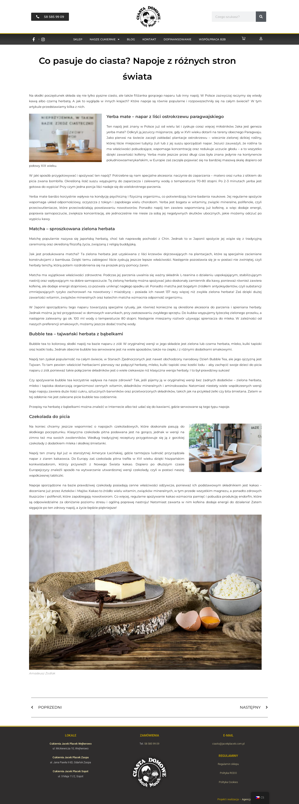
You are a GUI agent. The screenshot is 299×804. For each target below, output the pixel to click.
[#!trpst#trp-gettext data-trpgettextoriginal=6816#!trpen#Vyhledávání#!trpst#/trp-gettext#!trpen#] (261, 16)
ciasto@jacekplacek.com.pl (228, 743)
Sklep (77, 39)
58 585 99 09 (151, 743)
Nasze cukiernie (104, 39)
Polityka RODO (228, 772)
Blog (131, 39)
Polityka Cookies (228, 782)
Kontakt (149, 39)
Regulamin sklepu (228, 764)
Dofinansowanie (177, 39)
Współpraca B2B (212, 39)
